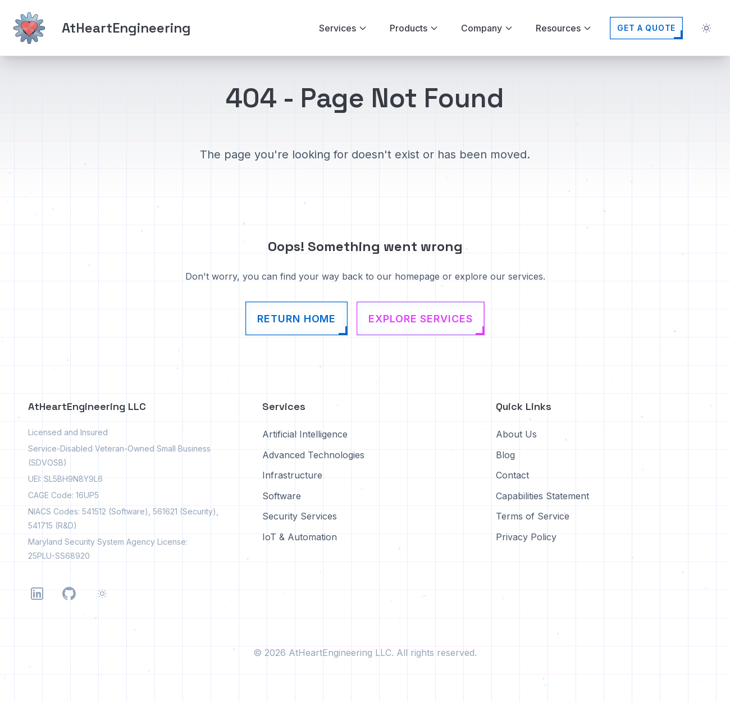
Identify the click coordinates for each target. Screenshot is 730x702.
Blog (505, 455)
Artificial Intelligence (305, 434)
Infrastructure (292, 475)
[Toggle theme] (706, 28)
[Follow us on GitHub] (69, 594)
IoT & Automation (299, 537)
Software (281, 496)
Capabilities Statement (542, 496)
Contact (512, 475)
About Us (516, 434)
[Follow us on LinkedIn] (37, 594)
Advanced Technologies (313, 455)
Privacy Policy (526, 537)
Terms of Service (532, 516)
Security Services (299, 516)
